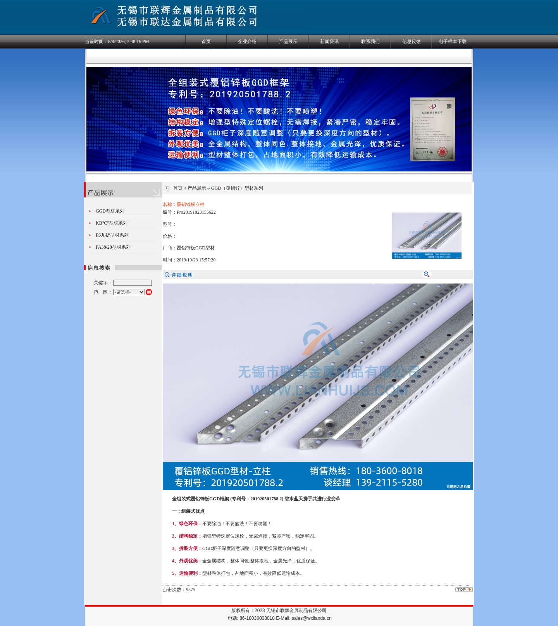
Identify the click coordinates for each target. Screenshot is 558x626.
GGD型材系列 (110, 211)
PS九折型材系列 (112, 235)
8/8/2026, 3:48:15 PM (128, 41)
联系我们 (370, 41)
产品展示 (288, 41)
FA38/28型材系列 (113, 247)
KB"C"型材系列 (111, 223)
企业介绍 (247, 41)
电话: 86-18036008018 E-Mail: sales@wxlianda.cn (280, 618)
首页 (206, 41)
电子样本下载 (453, 41)
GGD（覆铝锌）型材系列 (237, 188)
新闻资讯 (329, 41)
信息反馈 (411, 41)
